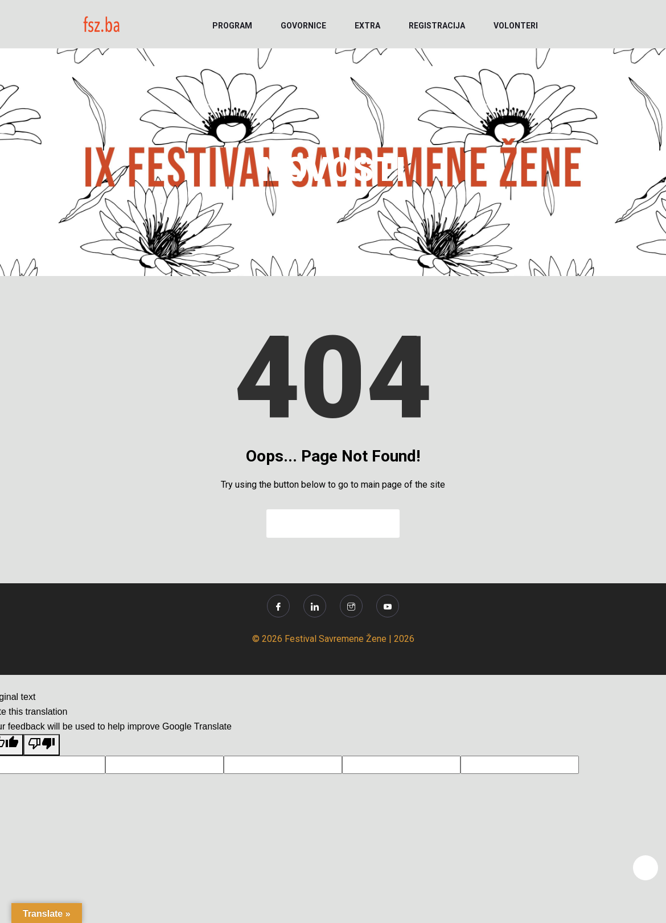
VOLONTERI (516, 25)
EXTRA (367, 25)
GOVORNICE (303, 25)
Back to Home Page (333, 523)
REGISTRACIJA (437, 25)
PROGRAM (232, 25)
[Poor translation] (41, 745)
